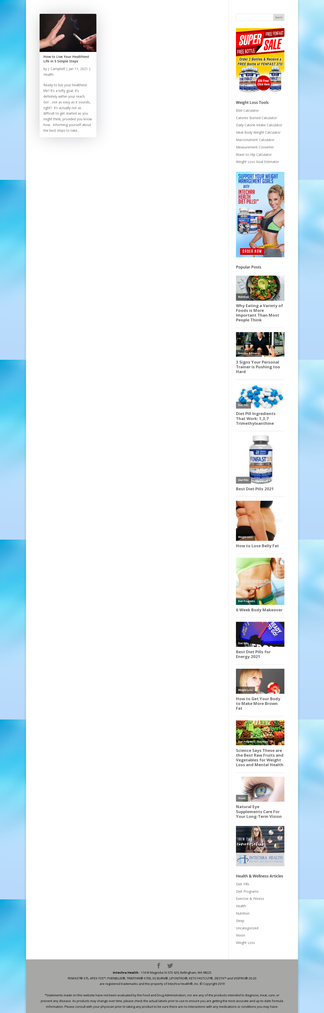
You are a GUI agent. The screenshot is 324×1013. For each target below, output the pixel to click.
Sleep (240, 920)
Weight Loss (245, 942)
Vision (240, 935)
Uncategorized (247, 928)
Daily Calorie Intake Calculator (259, 125)
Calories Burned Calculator (256, 118)
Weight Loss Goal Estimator (257, 161)
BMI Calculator (247, 110)
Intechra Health (125, 972)
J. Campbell (56, 68)
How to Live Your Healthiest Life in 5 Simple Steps (66, 59)
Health (48, 74)
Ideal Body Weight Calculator (258, 132)
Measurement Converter (255, 147)
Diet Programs (247, 891)
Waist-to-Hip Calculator (254, 154)
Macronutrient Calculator (255, 139)
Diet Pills (242, 884)
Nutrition (243, 913)
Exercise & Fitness (250, 898)
